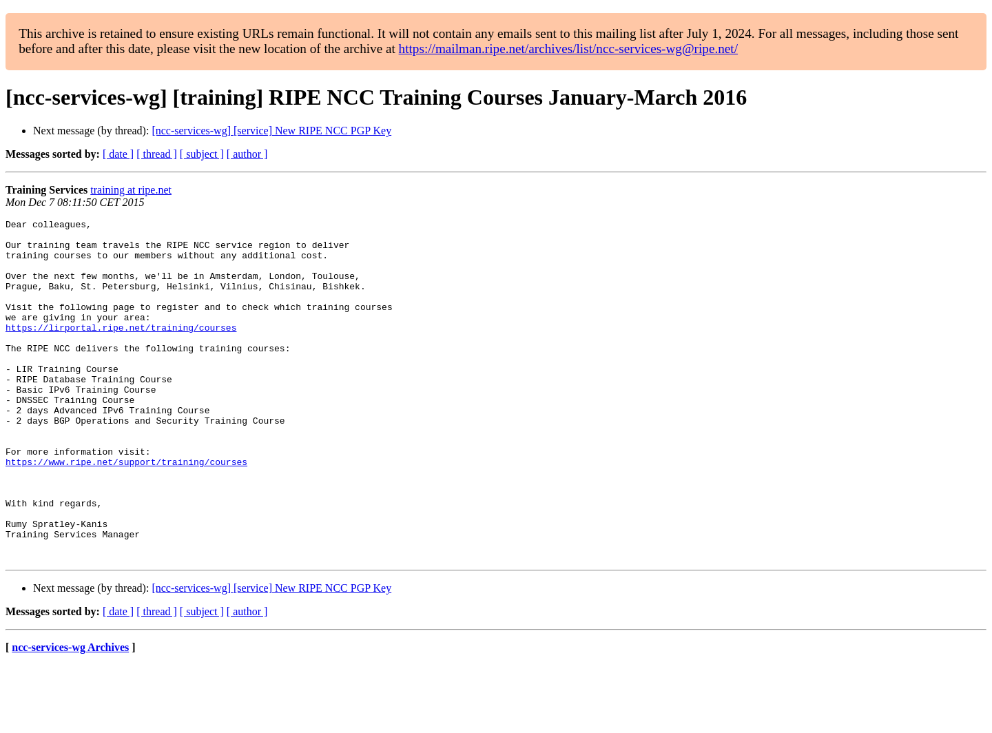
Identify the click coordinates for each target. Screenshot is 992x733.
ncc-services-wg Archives (70, 715)
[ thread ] (156, 154)
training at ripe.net (131, 190)
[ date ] (118, 154)
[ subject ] (202, 154)
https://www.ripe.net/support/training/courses (126, 511)
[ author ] (247, 154)
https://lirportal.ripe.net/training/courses (121, 350)
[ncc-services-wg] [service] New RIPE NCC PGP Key (271, 130)
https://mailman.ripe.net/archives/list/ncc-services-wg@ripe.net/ (568, 48)
